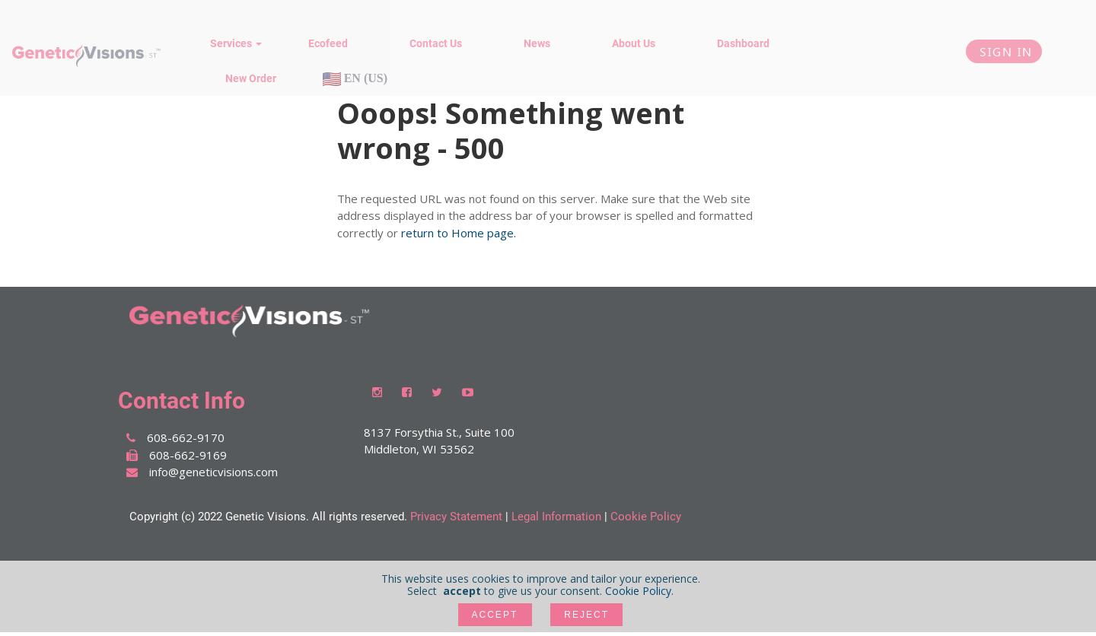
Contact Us (435, 43)
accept (495, 614)
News (537, 43)
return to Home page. (458, 232)
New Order (250, 78)
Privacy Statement (456, 516)
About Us (633, 43)
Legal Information (556, 516)
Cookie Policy (645, 516)
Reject (586, 614)
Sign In (1004, 51)
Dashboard (743, 43)
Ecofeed (328, 43)
